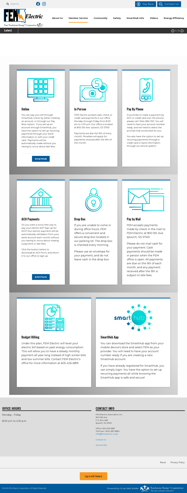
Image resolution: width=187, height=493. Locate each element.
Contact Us (101, 440)
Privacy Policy (178, 462)
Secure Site (101, 445)
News (163, 462)
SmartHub (41, 159)
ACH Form (41, 277)
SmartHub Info (135, 18)
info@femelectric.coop (107, 434)
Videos (154, 18)
